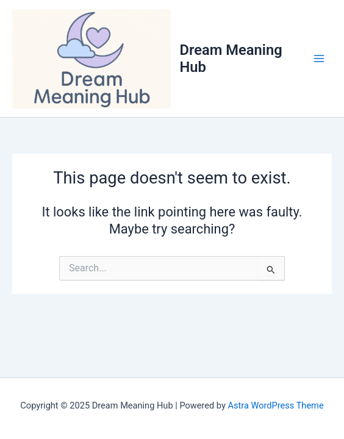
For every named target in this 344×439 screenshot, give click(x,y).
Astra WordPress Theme (275, 405)
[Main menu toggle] (319, 58)
